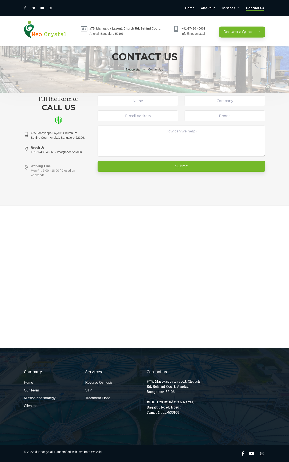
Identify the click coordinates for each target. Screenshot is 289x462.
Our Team (31, 390)
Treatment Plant (97, 398)
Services (228, 8)
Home (189, 8)
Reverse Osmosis (98, 382)
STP (88, 390)
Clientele (30, 406)
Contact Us (255, 8)
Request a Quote (242, 32)
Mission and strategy (40, 398)
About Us (208, 8)
